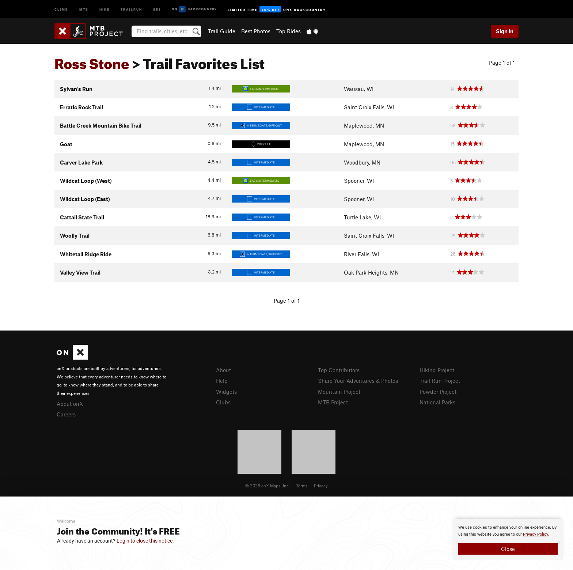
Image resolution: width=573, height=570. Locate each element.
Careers (66, 414)
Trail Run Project (440, 380)
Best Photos (255, 31)
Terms (302, 485)
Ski (157, 9)
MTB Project (333, 402)
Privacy (321, 485)
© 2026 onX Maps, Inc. (267, 485)
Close (508, 549)
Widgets (226, 391)
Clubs (223, 402)
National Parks (437, 402)
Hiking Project (437, 370)
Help (222, 380)
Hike (104, 9)
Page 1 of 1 (502, 62)
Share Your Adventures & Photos (358, 380)
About (223, 370)
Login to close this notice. (145, 541)
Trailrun (131, 9)
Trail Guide (221, 31)
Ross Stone (91, 61)
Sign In (504, 31)
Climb (61, 9)
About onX (70, 403)
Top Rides (288, 31)
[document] (508, 539)
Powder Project (438, 391)
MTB (83, 9)
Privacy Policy (535, 534)
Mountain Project (339, 391)
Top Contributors (339, 370)
